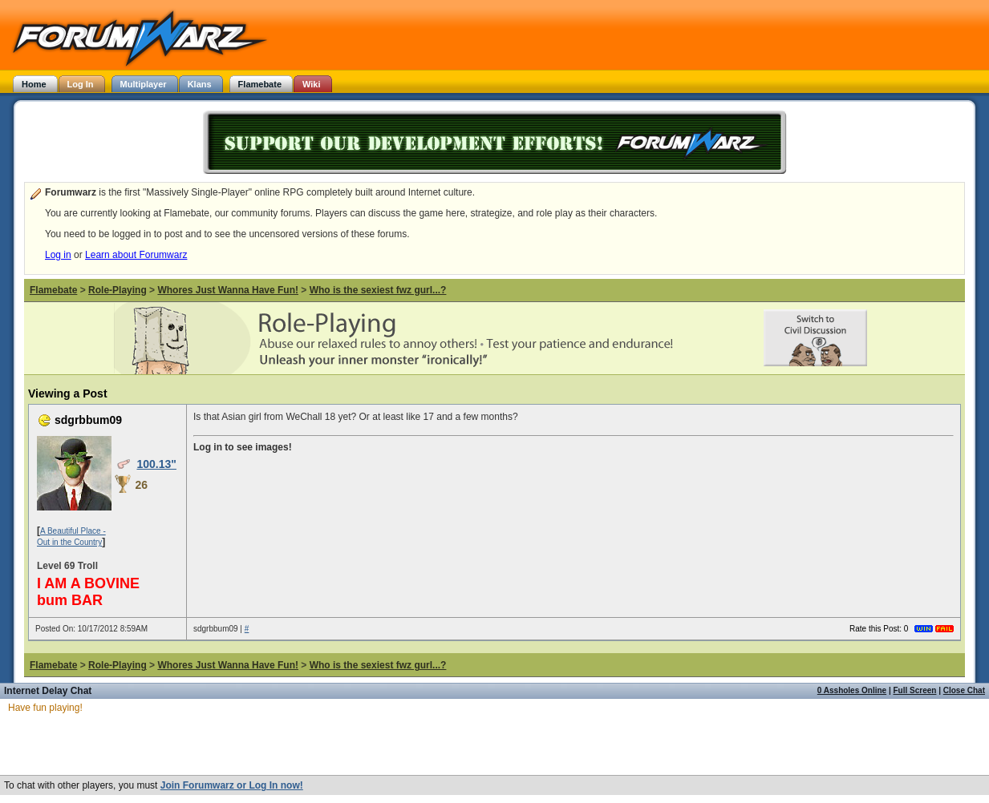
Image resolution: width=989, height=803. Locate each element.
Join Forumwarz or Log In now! (231, 785)
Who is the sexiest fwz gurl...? (378, 290)
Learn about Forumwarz (136, 254)
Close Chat (964, 690)
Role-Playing (117, 290)
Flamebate (53, 290)
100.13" (156, 464)
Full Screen (915, 690)
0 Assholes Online (851, 690)
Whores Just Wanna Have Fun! (227, 290)
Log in (58, 254)
